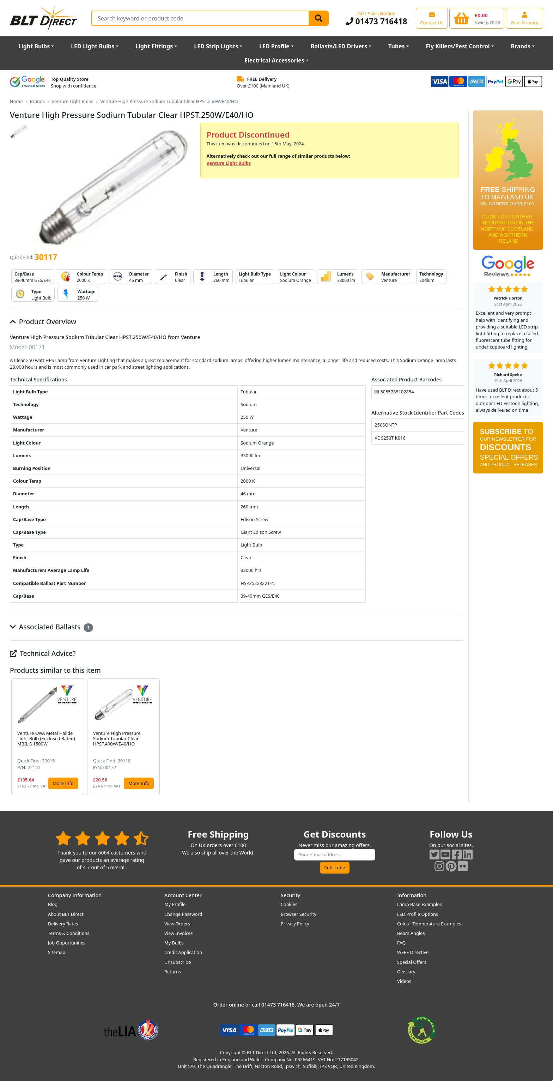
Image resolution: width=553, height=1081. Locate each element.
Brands (520, 46)
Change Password (183, 914)
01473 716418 (376, 21)
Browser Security (298, 914)
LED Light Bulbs (92, 46)
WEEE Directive (413, 952)
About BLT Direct (66, 914)
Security (290, 895)
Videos (404, 981)
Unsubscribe (177, 962)
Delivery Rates (63, 923)
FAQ (401, 943)
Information (411, 895)
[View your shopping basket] (477, 18)
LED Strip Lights (216, 46)
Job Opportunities (66, 943)
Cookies (289, 904)
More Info (63, 783)
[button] (458, 737)
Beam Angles (411, 933)
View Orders (177, 923)
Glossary (406, 971)
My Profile (175, 904)
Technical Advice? (43, 653)
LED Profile (274, 46)
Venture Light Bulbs (72, 101)
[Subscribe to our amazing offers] (334, 854)
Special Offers (411, 962)
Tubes (396, 46)
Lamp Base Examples (419, 904)
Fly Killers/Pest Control (458, 46)
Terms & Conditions (68, 933)
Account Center (183, 895)
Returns (172, 971)
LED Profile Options (417, 914)
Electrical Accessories (274, 60)
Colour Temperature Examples (429, 923)
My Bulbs (174, 943)
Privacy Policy (295, 923)
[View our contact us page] (432, 18)
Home (16, 101)
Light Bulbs (34, 46)
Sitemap (56, 952)
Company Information (75, 895)
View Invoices (178, 933)
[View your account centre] (524, 18)
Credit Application (183, 952)
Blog (52, 904)
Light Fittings (154, 46)
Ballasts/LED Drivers (339, 46)
